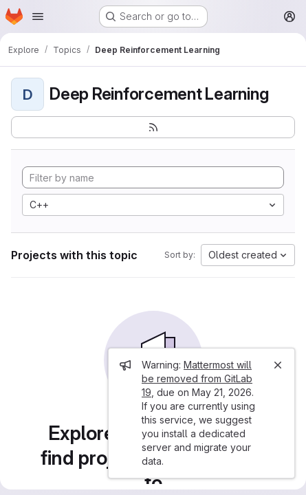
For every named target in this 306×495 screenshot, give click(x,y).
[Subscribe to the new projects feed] (153, 127)
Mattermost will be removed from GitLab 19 (197, 378)
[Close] (278, 365)
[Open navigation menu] (38, 17)
